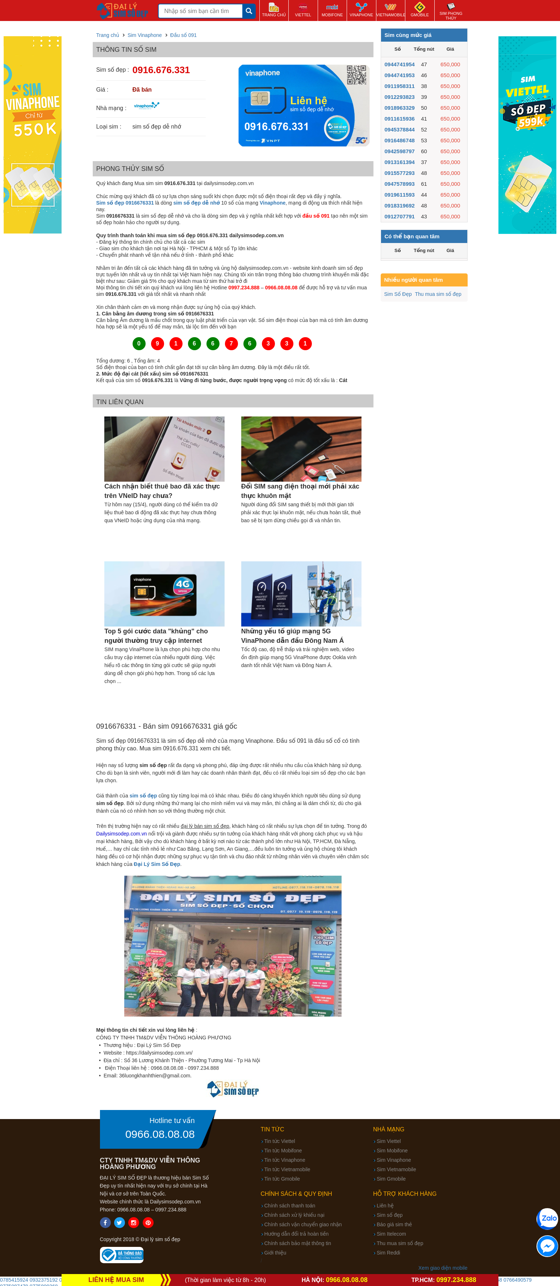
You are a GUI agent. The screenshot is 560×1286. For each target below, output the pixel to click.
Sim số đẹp (390, 1215)
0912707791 (400, 216)
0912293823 (400, 97)
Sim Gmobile (391, 1179)
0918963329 (400, 108)
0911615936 (400, 119)
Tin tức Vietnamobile (287, 1169)
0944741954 (400, 64)
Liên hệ (385, 1205)
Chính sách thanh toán (289, 1205)
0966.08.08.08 (160, 1134)
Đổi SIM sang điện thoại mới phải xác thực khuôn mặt (300, 491)
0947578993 (400, 184)
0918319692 (400, 205)
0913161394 (400, 162)
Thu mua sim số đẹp (438, 294)
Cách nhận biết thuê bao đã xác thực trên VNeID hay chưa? (162, 491)
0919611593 (400, 195)
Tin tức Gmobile (282, 1179)
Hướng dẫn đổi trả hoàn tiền (296, 1234)
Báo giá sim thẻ (394, 1224)
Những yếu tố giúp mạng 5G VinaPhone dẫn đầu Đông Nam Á (292, 636)
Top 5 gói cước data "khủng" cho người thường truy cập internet (156, 636)
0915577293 (400, 173)
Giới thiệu (275, 1253)
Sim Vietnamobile (396, 1169)
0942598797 (400, 151)
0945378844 (400, 129)
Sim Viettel (389, 1141)
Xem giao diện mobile (442, 1268)
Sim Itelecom (391, 1234)
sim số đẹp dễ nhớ (196, 203)
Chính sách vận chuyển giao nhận (303, 1224)
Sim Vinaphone (394, 1160)
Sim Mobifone (392, 1150)
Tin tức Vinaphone (284, 1160)
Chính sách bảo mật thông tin (297, 1243)
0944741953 (400, 75)
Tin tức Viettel (279, 1141)
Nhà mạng (389, 1129)
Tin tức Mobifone (283, 1150)
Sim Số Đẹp (398, 294)
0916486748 (400, 140)
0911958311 (400, 86)
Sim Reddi (388, 1253)
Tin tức (272, 1129)
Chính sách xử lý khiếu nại (294, 1215)
